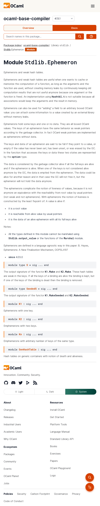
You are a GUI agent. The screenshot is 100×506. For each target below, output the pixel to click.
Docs (74, 27)
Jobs (6, 483)
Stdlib (7, 49)
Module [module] (31, 49)
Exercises (55, 453)
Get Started (57, 417)
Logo (53, 475)
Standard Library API (62, 439)
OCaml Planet (11, 476)
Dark (50, 391)
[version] (63, 18)
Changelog (9, 409)
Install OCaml (57, 409)
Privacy (76, 493)
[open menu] (92, 6)
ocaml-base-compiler (27, 18)
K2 (20, 319)
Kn (20, 334)
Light (19, 391)
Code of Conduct (13, 501)
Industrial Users (12, 424)
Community (10, 461)
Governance (61, 493)
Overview (28, 27)
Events (8, 468)
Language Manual (60, 431)
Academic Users (13, 431)
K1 (20, 303)
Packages (9, 454)
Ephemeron (17, 49)
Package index (12, 45)
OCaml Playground (60, 468)
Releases (9, 417)
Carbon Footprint (40, 493)
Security (21, 493)
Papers (54, 460)
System (81, 391)
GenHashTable (27, 349)
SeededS (31, 288)
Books (53, 446)
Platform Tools (58, 424)
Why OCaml (10, 439)
